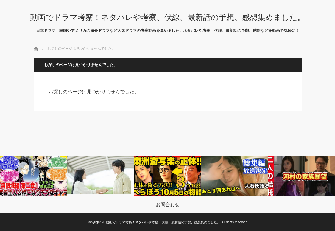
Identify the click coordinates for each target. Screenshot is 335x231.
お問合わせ (168, 204)
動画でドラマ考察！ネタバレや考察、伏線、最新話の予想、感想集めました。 (167, 17)
